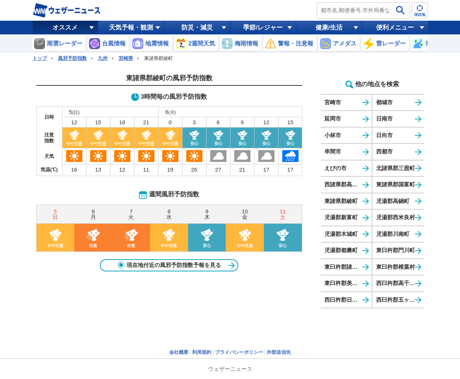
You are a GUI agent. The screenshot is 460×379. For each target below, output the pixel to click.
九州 (103, 58)
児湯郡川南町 (392, 234)
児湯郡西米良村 (395, 217)
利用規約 (201, 352)
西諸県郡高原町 (343, 184)
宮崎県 (126, 58)
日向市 (384, 135)
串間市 (332, 151)
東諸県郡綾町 (341, 201)
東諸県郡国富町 (395, 184)
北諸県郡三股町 (395, 168)
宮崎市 (332, 102)
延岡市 (332, 118)
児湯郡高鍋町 (392, 201)
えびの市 (335, 168)
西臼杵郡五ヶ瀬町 (398, 300)
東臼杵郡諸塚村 (343, 267)
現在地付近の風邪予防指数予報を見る (169, 265)
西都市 (384, 151)
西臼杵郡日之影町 (346, 300)
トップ (40, 58)
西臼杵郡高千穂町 (398, 283)
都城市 (384, 102)
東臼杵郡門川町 (395, 250)
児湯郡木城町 (341, 234)
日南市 (384, 118)
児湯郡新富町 (341, 217)
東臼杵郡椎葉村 (395, 267)
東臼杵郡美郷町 (343, 283)
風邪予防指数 (72, 58)
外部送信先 (279, 352)
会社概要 (178, 352)
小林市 (332, 135)
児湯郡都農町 (341, 250)
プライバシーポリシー (239, 352)
